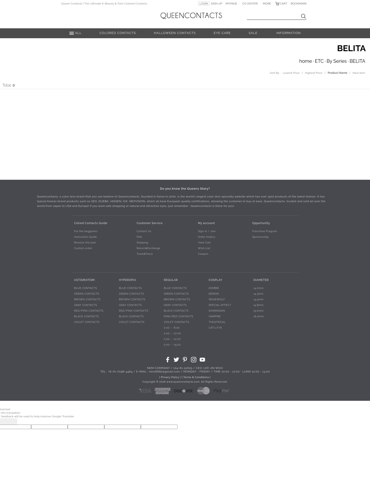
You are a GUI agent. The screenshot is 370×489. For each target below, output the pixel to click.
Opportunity (261, 223)
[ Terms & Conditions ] (196, 377)
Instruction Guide (85, 237)
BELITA (357, 61)
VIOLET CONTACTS (87, 322)
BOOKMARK (299, 3)
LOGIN (203, 3)
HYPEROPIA (127, 280)
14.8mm (258, 305)
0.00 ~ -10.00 (172, 333)
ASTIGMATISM (84, 280)
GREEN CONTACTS (86, 294)
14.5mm (258, 299)
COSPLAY (215, 280)
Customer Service (150, 223)
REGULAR (171, 280)
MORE (267, 3)
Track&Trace (145, 254)
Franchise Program (264, 231)
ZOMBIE (214, 288)
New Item (359, 73)
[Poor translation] (11, 421)
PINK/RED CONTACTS (178, 316)
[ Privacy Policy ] (170, 377)
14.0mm (258, 288)
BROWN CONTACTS (87, 299)
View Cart (204, 242)
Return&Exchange (148, 248)
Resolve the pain (85, 242)
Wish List (204, 248)
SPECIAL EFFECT (220, 305)
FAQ (139, 237)
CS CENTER (250, 3)
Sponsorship (260, 237)
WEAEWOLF (217, 299)
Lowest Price (291, 73)
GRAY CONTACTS (85, 305)
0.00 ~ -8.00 (172, 328)
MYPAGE (231, 3)
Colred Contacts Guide (90, 223)
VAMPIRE (215, 316)
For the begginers (86, 231)
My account (206, 223)
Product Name (337, 73)
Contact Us (144, 231)
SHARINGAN (217, 311)
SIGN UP (216, 3)
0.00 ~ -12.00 (172, 339)
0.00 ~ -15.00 (172, 345)
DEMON (214, 294)
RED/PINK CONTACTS (88, 311)
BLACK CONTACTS (86, 316)
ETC (319, 61)
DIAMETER (261, 280)
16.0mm (258, 316)
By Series (337, 61)
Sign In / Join (207, 231)
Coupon (203, 254)
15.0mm (258, 311)
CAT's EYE (215, 328)
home (305, 61)
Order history (206, 237)
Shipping (142, 242)
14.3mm (258, 294)
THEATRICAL (217, 322)
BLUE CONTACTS (85, 288)
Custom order (83, 248)
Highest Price (313, 73)
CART (283, 3)
